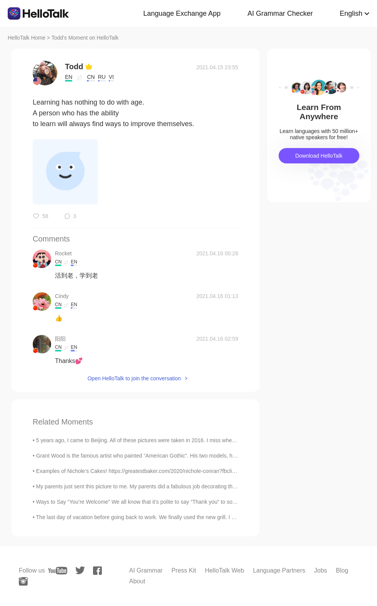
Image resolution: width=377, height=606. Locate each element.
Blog (342, 570)
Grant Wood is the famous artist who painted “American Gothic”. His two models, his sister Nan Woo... (157, 456)
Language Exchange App (182, 13)
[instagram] (23, 581)
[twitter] (80, 570)
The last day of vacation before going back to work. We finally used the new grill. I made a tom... (150, 517)
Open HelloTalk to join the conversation (134, 378)
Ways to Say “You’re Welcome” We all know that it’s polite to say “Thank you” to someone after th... (154, 502)
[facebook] (97, 570)
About (137, 581)
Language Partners (279, 570)
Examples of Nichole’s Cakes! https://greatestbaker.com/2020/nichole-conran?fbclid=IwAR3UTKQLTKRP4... (164, 471)
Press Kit (183, 570)
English (351, 13)
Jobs (320, 570)
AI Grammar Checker (280, 13)
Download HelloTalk (318, 156)
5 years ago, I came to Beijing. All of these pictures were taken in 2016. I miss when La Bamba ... (151, 440)
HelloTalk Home (26, 38)
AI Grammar (146, 570)
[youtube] (57, 570)
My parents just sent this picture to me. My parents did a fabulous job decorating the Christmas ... (151, 486)
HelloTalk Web (224, 570)
